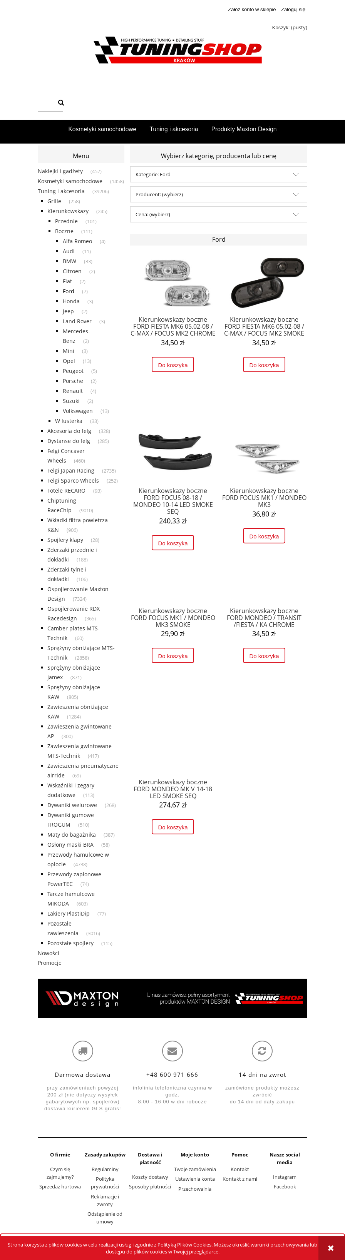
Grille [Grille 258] (54, 201)
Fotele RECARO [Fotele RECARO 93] (66, 490)
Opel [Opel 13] (69, 360)
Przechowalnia (194, 1188)
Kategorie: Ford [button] (153, 174)
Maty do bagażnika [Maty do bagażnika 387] (71, 834)
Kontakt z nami (240, 1178)
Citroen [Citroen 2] (72, 271)
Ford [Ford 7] (68, 291)
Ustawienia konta (195, 1178)
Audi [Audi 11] (69, 251)
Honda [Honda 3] (71, 301)
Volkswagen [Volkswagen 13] (78, 410)
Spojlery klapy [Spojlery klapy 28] (65, 539)
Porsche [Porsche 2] (73, 380)
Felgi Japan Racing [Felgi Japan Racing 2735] (70, 470)
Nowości (48, 953)
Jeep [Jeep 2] (68, 311)
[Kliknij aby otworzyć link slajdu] (172, 998)
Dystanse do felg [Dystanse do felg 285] (68, 441)
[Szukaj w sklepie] (46, 103)
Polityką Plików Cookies (184, 1244)
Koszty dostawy (150, 1176)
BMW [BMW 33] (69, 261)
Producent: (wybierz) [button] (159, 194)
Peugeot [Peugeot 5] (73, 370)
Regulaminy (105, 1169)
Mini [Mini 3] (68, 350)
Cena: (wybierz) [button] (153, 214)
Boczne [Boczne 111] (64, 231)
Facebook (285, 1186)
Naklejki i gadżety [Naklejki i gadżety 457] (60, 171)
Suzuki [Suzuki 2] (71, 400)
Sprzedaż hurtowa (60, 1186)
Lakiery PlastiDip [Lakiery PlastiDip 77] (68, 913)
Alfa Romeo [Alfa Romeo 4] (77, 241)
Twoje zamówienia (195, 1169)
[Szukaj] (61, 103)
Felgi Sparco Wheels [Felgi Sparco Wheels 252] (73, 480)
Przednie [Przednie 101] (66, 221)
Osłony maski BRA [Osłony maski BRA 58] (70, 844)
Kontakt (240, 1169)
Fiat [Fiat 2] (67, 281)
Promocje (50, 962)
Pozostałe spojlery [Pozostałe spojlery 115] (70, 943)
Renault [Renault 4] (73, 390)
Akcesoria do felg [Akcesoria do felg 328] (69, 430)
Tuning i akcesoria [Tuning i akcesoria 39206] (61, 191)
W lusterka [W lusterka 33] (68, 420)
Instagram (284, 1176)
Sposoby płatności (150, 1186)
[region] (172, 998)
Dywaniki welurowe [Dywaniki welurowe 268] (72, 805)
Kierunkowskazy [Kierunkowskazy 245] (68, 211)
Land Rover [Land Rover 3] (77, 321)
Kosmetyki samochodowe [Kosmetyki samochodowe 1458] (70, 181)
